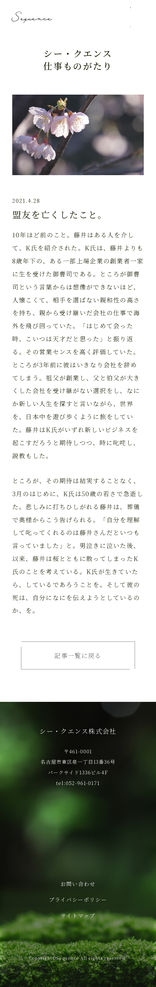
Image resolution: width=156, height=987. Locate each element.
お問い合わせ (78, 884)
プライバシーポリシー (78, 899)
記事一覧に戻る (77, 655)
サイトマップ (78, 915)
